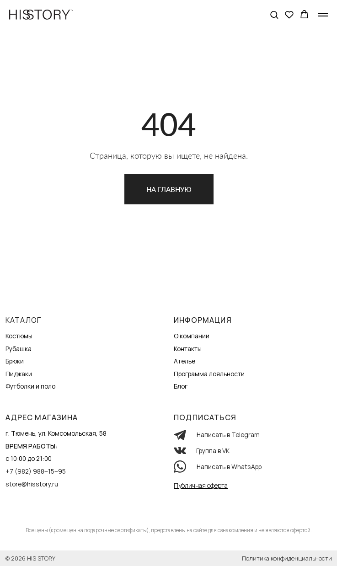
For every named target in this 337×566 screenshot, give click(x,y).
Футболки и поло (30, 386)
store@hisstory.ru (31, 484)
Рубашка (18, 348)
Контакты (188, 348)
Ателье (184, 361)
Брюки (14, 361)
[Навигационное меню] (323, 14)
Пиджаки (18, 373)
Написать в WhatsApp (229, 466)
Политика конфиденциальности (287, 558)
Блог (180, 386)
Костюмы (18, 335)
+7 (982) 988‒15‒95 (35, 471)
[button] (274, 14)
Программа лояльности (209, 373)
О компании (191, 335)
